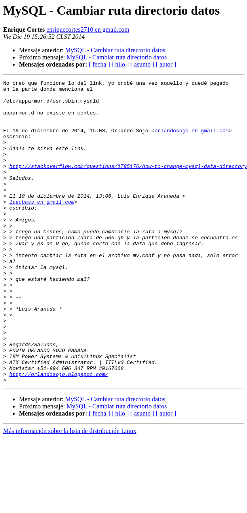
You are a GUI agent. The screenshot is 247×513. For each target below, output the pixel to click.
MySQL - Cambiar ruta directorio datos (115, 50)
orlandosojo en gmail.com (191, 141)
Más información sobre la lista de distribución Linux (69, 491)
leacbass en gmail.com (42, 226)
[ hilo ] (120, 64)
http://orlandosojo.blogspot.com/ (59, 433)
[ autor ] (166, 64)
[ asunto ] (142, 64)
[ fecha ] (99, 64)
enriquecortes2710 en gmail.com (87, 29)
